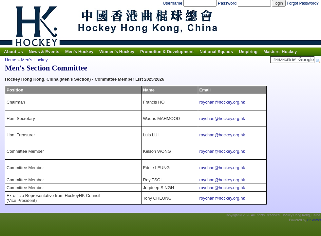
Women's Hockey (116, 51)
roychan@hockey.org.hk (222, 102)
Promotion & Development (167, 51)
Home (10, 59)
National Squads (216, 51)
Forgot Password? (302, 3)
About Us (13, 51)
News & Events (44, 51)
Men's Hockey (79, 51)
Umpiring (248, 51)
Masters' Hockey (280, 51)
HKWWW (314, 220)
